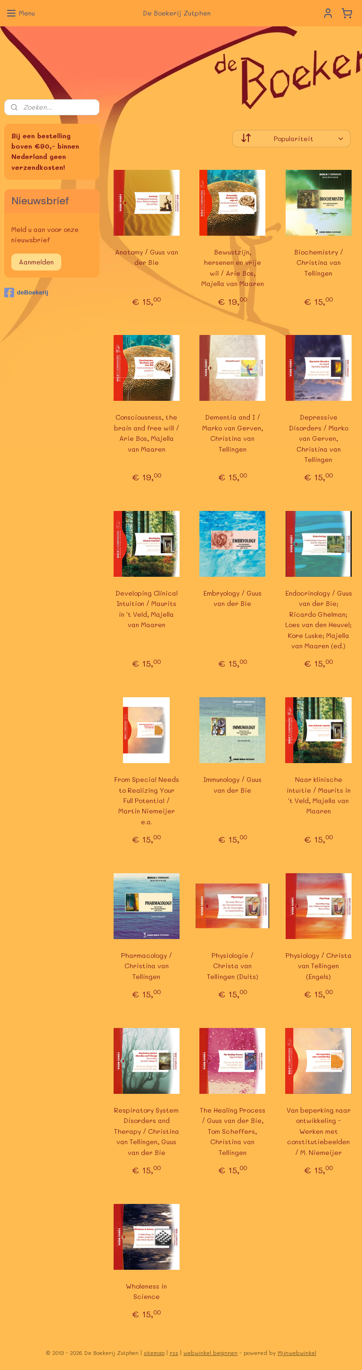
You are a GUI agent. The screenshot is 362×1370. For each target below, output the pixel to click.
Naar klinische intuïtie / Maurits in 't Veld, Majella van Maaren (319, 795)
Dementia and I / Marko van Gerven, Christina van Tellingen (232, 433)
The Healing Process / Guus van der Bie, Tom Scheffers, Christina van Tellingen (232, 1131)
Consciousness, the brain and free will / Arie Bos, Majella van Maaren (146, 433)
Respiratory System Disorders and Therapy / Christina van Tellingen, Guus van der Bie (146, 1131)
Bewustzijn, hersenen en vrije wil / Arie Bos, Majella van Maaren (232, 267)
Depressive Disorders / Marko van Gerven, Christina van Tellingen (318, 438)
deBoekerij (26, 292)
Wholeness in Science (146, 1290)
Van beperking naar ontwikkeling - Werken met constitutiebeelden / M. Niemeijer (319, 1131)
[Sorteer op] (292, 138)
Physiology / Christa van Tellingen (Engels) (319, 966)
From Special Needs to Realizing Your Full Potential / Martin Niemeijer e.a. (146, 800)
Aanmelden (36, 261)
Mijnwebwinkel (297, 1352)
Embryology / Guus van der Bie (233, 598)
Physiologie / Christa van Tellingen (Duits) (232, 966)
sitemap (154, 1352)
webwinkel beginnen (210, 1352)
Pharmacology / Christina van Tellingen (146, 966)
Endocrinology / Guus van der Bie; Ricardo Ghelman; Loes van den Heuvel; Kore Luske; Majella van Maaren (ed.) (318, 619)
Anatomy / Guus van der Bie (146, 257)
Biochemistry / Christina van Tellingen (318, 262)
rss (174, 1352)
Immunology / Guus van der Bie (233, 784)
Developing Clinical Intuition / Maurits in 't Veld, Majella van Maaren (146, 609)
